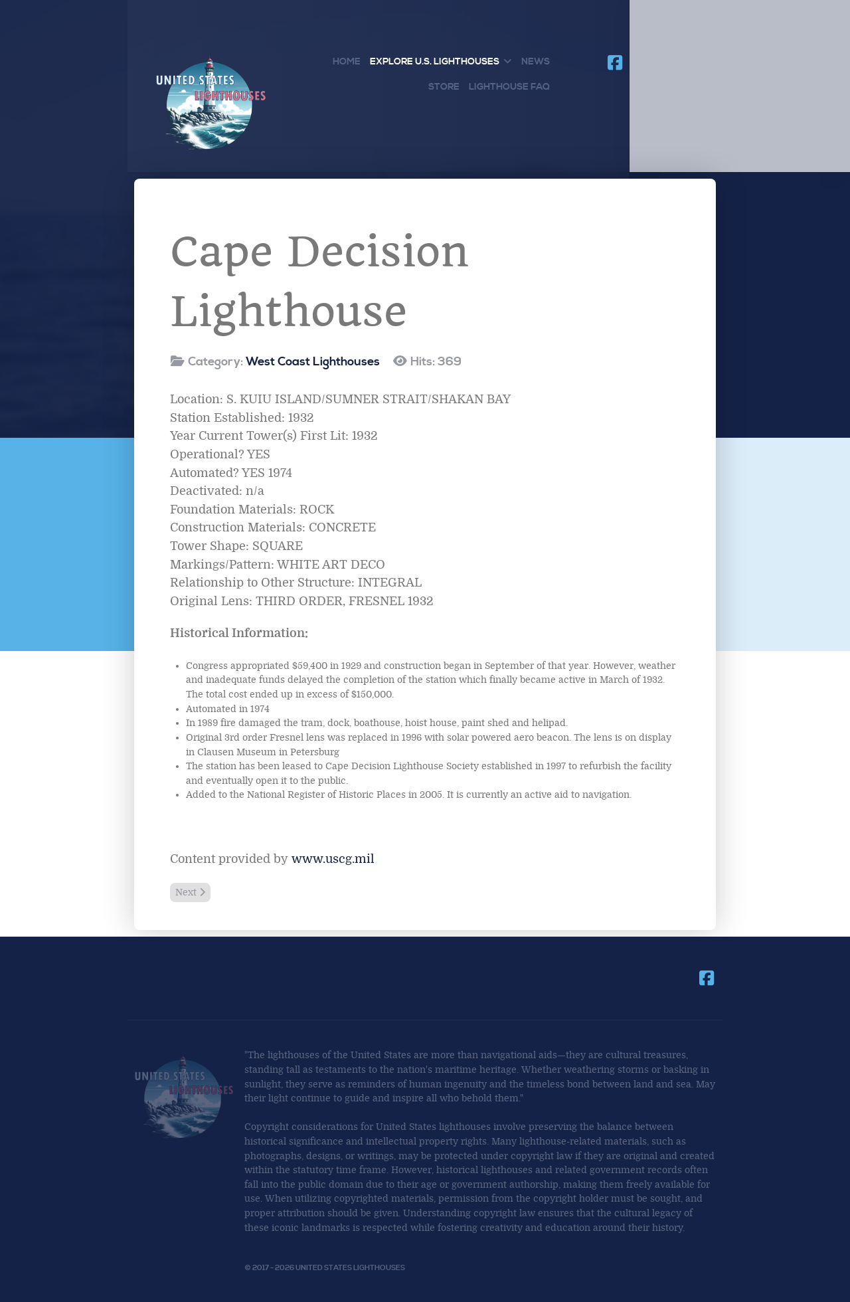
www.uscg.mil (333, 859)
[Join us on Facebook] (615, 63)
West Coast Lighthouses (313, 361)
